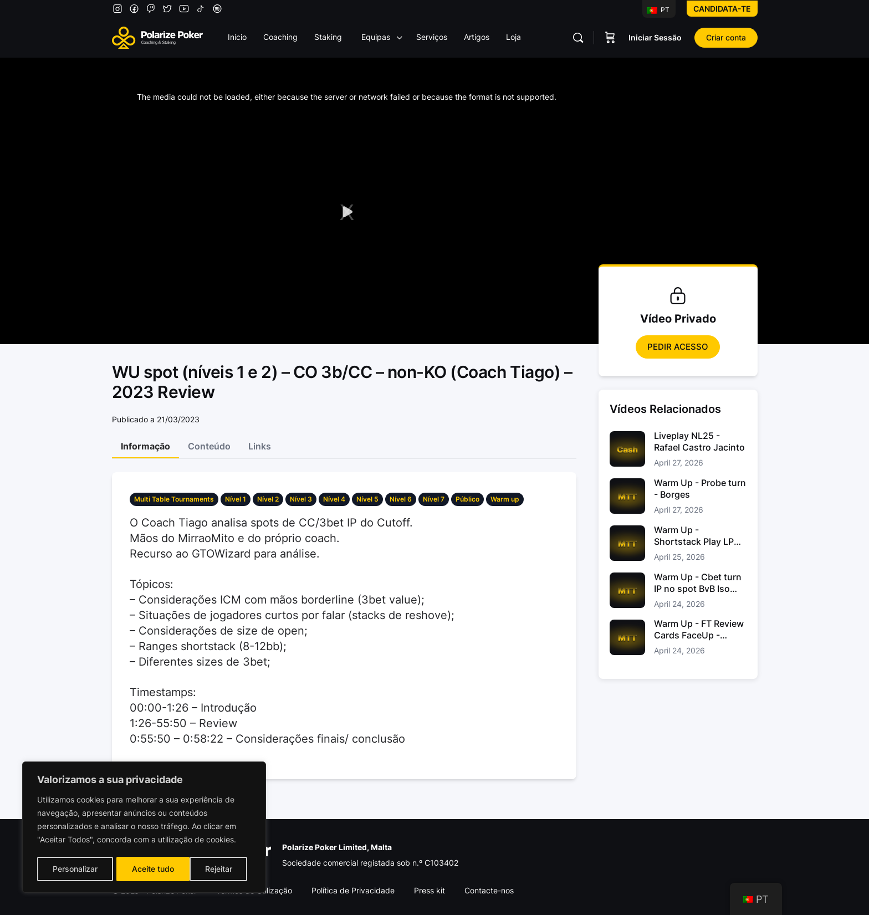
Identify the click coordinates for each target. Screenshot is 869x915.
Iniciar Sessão (655, 37)
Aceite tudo (215, 868)
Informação (145, 446)
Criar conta (726, 37)
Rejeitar (145, 868)
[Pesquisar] (578, 37)
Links (259, 446)
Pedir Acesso (677, 346)
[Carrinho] (610, 38)
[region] (144, 828)
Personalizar (74, 868)
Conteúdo (209, 446)
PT (658, 10)
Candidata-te (722, 8)
